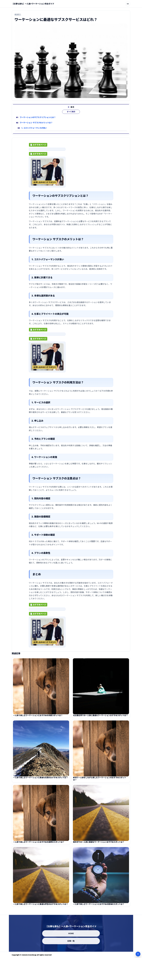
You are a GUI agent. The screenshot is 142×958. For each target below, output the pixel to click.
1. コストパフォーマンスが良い (34, 131)
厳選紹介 (18, 14)
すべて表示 (71, 115)
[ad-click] (47, 151)
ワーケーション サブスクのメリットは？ (36, 126)
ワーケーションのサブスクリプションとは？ (38, 121)
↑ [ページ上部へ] (138, 954)
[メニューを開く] (127, 3)
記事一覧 (71, 941)
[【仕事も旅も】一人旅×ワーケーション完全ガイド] (33, 4)
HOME (71, 933)
